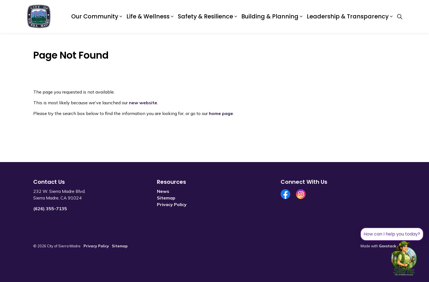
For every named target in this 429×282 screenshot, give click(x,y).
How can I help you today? (392, 234)
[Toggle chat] (404, 258)
